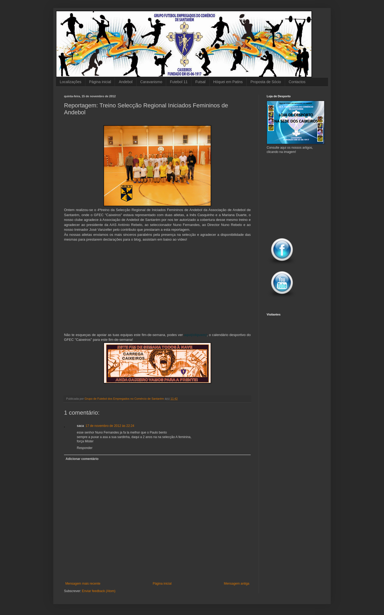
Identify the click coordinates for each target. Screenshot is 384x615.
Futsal (200, 82)
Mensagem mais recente (82, 583)
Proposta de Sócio (265, 82)
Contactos (297, 82)
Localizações (70, 82)
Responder (85, 448)
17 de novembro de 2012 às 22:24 (110, 426)
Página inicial (100, 82)
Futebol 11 (178, 82)
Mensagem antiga (236, 583)
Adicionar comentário (82, 459)
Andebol (125, 82)
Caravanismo (151, 82)
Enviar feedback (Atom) (98, 591)
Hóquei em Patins (228, 82)
